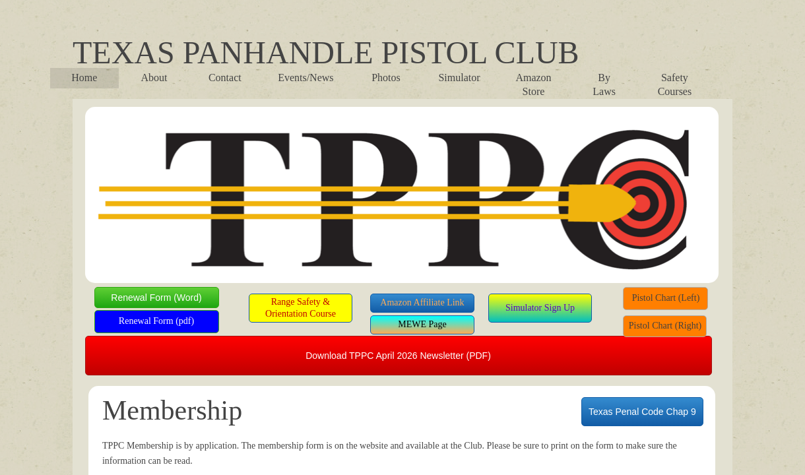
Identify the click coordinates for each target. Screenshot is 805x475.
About (154, 77)
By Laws (604, 84)
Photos (386, 77)
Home (84, 77)
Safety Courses (675, 84)
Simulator (459, 77)
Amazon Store (533, 84)
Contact (225, 77)
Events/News (305, 77)
